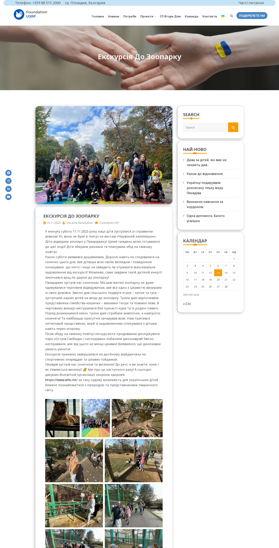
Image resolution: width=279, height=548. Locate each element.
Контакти (209, 16)
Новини (113, 16)
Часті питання (251, 2)
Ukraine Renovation (77, 223)
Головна (98, 16)
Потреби (129, 16)
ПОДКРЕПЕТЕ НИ (252, 16)
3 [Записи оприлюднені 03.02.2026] (195, 265)
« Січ (187, 304)
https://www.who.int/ (61, 380)
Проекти (146, 16)
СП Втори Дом (170, 16)
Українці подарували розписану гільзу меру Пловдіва (205, 187)
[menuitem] (224, 16)
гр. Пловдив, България (85, 2)
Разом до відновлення (205, 174)
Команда (191, 16)
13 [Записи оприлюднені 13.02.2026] (218, 272)
